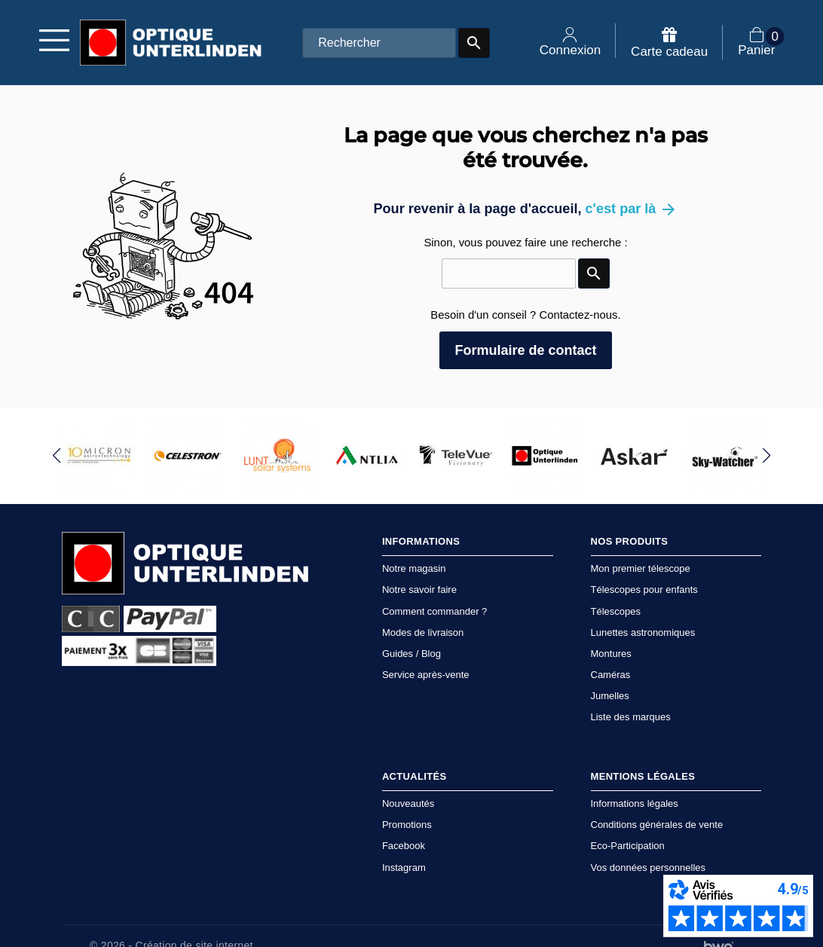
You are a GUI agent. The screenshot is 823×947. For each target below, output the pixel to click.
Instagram (404, 867)
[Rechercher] (379, 43)
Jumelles (610, 695)
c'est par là (632, 208)
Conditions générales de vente (657, 824)
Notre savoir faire (419, 589)
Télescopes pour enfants (644, 589)
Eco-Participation (628, 845)
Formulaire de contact (525, 350)
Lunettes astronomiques (643, 632)
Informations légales (634, 803)
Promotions (407, 824)
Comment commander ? (434, 611)
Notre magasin (414, 568)
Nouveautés (408, 803)
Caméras (611, 674)
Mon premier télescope (640, 568)
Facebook (403, 845)
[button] (57, 455)
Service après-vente (426, 674)
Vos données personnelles (648, 867)
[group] (99, 456)
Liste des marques (631, 716)
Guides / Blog (411, 653)
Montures (611, 653)
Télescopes (616, 611)
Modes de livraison (423, 632)
